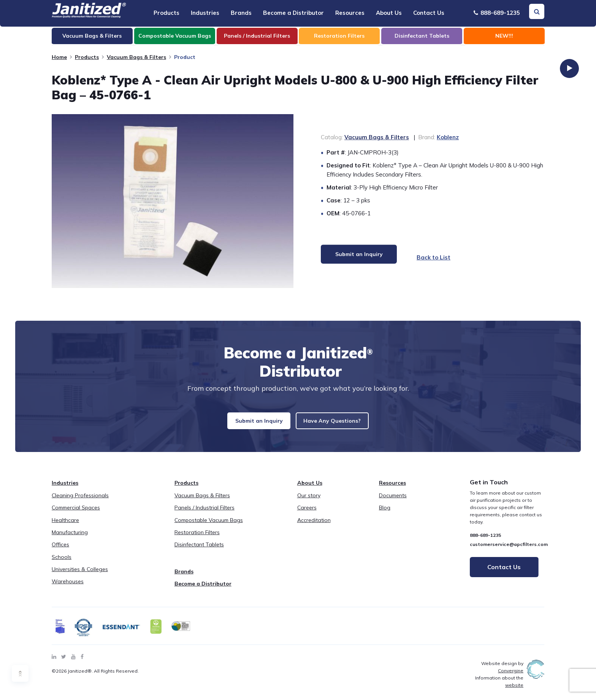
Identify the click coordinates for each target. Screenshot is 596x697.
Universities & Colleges (80, 575)
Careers (307, 513)
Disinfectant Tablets (199, 550)
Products (166, 12)
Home (59, 57)
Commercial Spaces (76, 513)
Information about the (499, 687)
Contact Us (428, 12)
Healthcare (65, 525)
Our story (308, 501)
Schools (61, 562)
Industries (205, 12)
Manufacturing (70, 538)
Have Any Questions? (342, 424)
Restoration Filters (197, 538)
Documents (393, 501)
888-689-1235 (497, 12)
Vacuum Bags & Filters (136, 57)
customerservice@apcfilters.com (509, 550)
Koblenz (448, 137)
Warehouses (68, 587)
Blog (384, 513)
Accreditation (314, 525)
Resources (350, 12)
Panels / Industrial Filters (204, 513)
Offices (60, 550)
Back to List (436, 257)
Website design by (502, 673)
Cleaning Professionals (80, 501)
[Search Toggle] (536, 11)
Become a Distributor (293, 12)
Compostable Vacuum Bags (208, 525)
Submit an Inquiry (248, 424)
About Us (389, 12)
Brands (241, 12)
